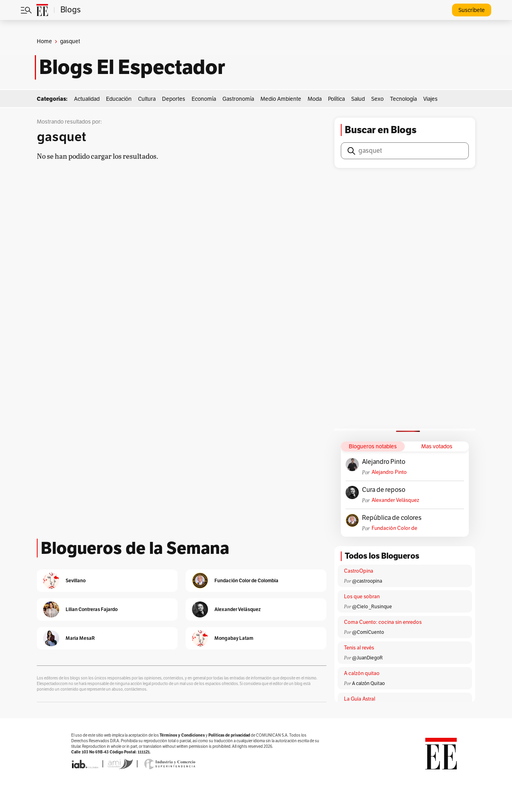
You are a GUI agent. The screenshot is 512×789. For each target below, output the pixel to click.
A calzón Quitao (368, 683)
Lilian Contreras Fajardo (92, 609)
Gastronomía (238, 99)
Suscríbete (471, 10)
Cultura (147, 99)
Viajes (430, 99)
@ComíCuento (368, 632)
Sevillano (76, 580)
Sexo (377, 99)
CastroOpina (358, 571)
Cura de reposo (383, 490)
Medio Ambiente (280, 99)
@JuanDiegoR (367, 658)
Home (44, 41)
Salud (358, 99)
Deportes (173, 99)
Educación (119, 99)
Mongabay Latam (233, 638)
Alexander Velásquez (395, 500)
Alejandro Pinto (383, 462)
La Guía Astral (359, 699)
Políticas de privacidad (229, 735)
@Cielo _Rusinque (372, 606)
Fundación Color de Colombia (394, 528)
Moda (315, 99)
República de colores (392, 518)
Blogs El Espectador (132, 67)
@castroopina (367, 581)
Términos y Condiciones (182, 735)
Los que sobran (362, 596)
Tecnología (403, 99)
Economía (204, 99)
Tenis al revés (359, 648)
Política (336, 99)
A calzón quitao (362, 673)
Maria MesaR (80, 638)
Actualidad (87, 99)
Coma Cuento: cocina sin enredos (383, 622)
